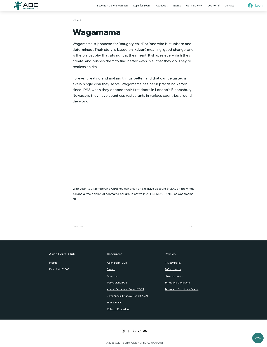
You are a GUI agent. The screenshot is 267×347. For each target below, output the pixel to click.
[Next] (186, 226)
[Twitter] (123, 331)
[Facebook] (129, 331)
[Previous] (84, 226)
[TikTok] (139, 331)
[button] (162, 5)
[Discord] (145, 331)
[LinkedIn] (134, 331)
